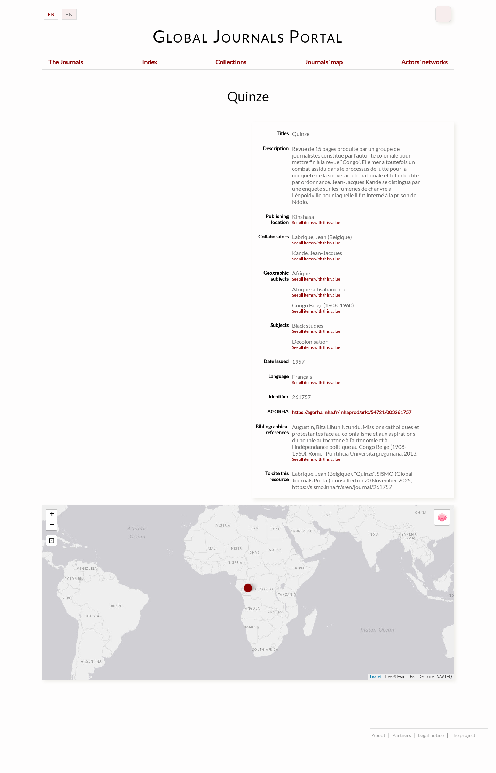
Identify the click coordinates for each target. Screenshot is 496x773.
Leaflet (375, 676)
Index (149, 62)
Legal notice (431, 735)
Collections (230, 62)
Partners (401, 735)
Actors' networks (424, 62)
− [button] (51, 525)
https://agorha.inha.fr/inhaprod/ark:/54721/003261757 (351, 412)
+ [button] (51, 515)
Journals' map (324, 62)
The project (463, 735)
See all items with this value (316, 222)
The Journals (65, 62)
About (378, 735)
